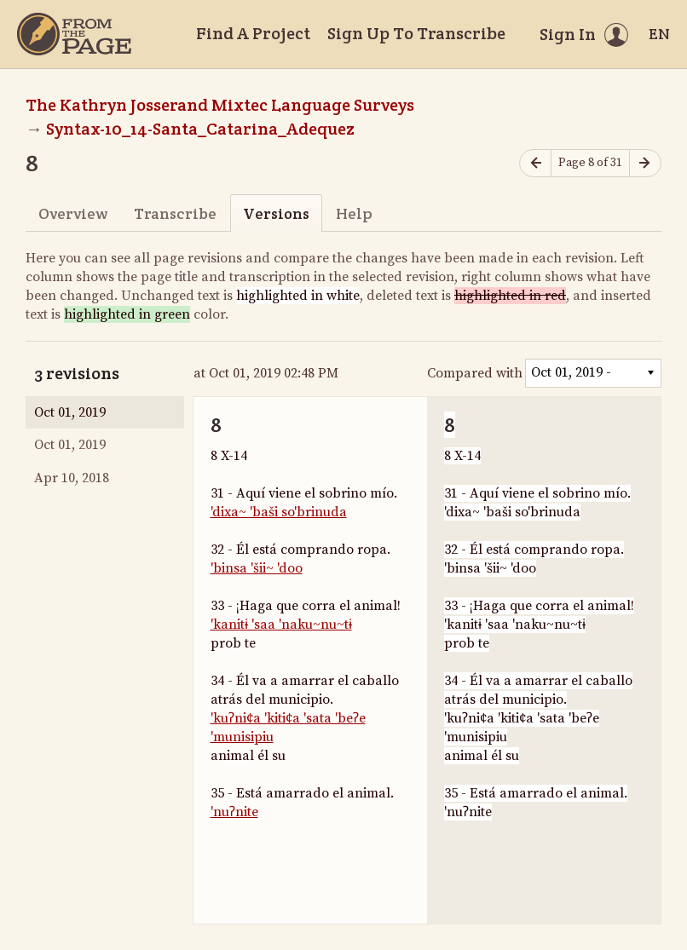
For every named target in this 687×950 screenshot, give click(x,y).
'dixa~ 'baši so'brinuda (279, 512)
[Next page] (645, 163)
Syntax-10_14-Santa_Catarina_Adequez (200, 129)
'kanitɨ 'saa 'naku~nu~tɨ (281, 624)
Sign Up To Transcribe (416, 33)
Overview (72, 213)
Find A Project (253, 33)
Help (354, 213)
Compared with (474, 373)
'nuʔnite (234, 811)
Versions (276, 213)
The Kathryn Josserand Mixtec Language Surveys (220, 105)
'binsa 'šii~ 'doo (257, 568)
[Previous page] (535, 163)
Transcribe (175, 213)
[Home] (74, 34)
